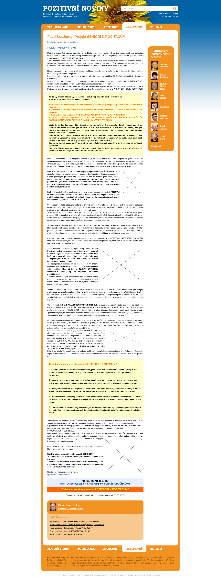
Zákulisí (156, 27)
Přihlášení (157, 575)
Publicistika (86, 27)
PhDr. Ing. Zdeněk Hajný (164, 86)
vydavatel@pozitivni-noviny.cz (59, 474)
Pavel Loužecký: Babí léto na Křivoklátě (66, 534)
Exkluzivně (134, 26)
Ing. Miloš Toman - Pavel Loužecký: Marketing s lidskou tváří (74, 521)
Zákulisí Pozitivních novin (105, 575)
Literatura (110, 27)
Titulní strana (58, 27)
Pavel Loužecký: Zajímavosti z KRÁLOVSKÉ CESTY (71, 528)
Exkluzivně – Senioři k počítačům (66, 42)
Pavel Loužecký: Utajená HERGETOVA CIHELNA (70, 531)
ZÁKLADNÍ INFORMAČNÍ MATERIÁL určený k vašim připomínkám (77, 525)
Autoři (130, 575)
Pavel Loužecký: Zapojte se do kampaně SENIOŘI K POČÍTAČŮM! (95, 484)
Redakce (122, 575)
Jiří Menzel (164, 107)
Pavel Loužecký (76, 575)
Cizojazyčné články (143, 575)
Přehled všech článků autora (70, 509)
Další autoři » (157, 146)
